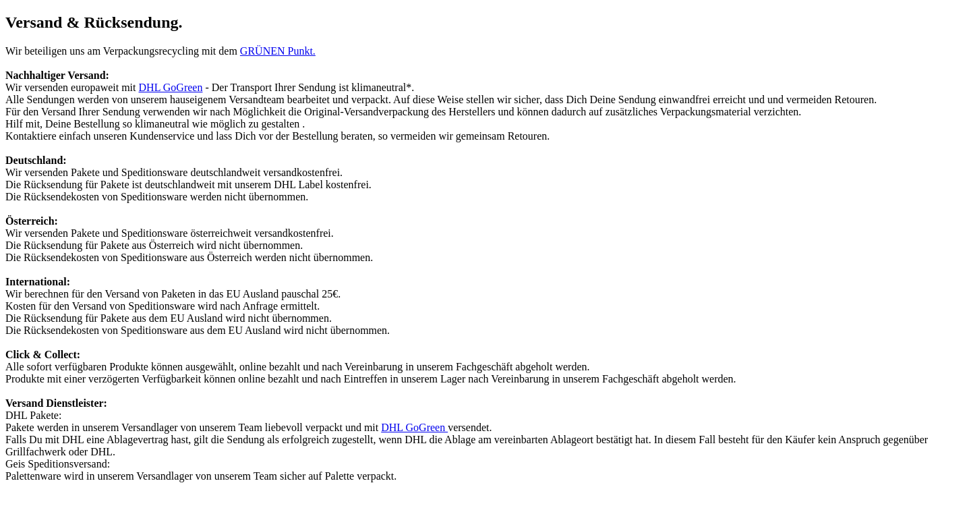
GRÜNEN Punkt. (278, 51)
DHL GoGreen (171, 87)
